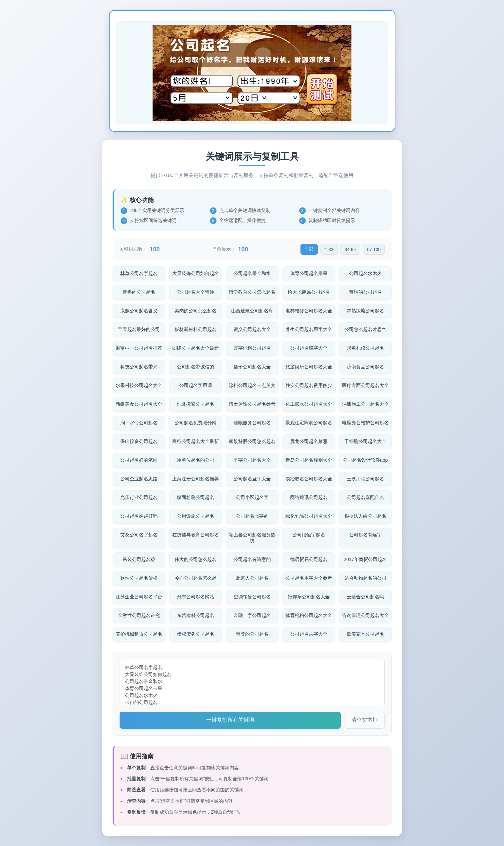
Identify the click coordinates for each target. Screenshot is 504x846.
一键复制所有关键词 (230, 720)
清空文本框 (364, 720)
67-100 (373, 249)
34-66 (350, 249)
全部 (309, 249)
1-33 (329, 249)
